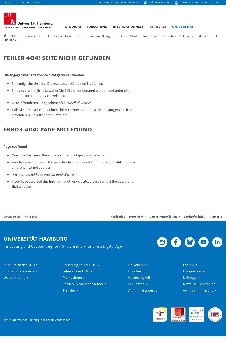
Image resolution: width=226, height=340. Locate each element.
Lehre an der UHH (76, 275)
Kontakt (189, 268)
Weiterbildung (14, 281)
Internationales (128, 26)
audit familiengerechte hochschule (160, 316)
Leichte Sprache (188, 2)
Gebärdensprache (159, 2)
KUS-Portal (22, 2)
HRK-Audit (195, 313)
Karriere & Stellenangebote (83, 287)
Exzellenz (135, 275)
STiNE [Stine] (36, 2)
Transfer (157, 26)
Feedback (117, 220)
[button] (118, 2)
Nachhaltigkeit (139, 281)
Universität (183, 26)
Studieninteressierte (19, 275)
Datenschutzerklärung (163, 220)
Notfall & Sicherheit (198, 287)
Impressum (136, 220)
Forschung (97, 26)
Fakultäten (136, 287)
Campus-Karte (194, 275)
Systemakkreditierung (215, 313)
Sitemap (214, 220)
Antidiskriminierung (198, 294)
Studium (73, 26)
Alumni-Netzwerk (141, 294)
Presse (8, 2)
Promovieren (72, 281)
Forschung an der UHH (79, 268)
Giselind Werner (79, 106)
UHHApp (189, 281)
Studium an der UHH (19, 268)
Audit (174, 313)
